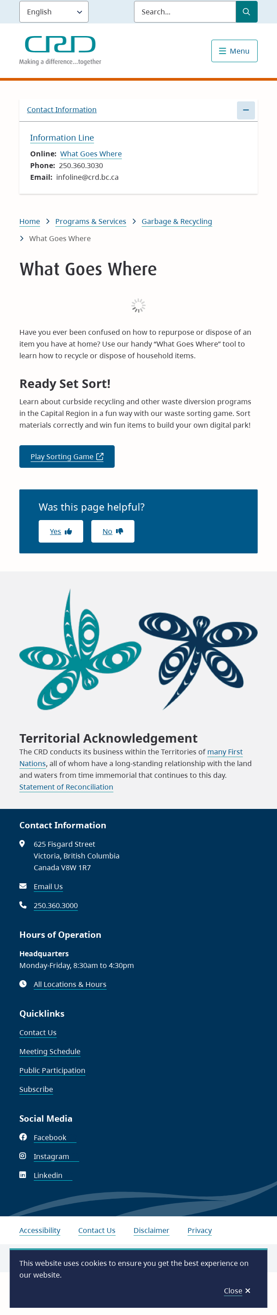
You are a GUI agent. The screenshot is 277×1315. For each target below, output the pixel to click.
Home (29, 221)
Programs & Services (90, 221)
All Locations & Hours (70, 984)
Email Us (48, 886)
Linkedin (53, 1175)
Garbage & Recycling (177, 221)
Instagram (56, 1156)
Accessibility (39, 1230)
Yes (55, 531)
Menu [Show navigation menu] (240, 51)
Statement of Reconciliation (66, 787)
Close (233, 1291)
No (107, 531)
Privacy (200, 1230)
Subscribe (36, 1089)
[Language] (54, 12)
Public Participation (52, 1070)
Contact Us (38, 1032)
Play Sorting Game (73, 459)
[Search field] (185, 12)
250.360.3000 (56, 905)
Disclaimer (152, 1230)
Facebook (55, 1137)
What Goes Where (91, 154)
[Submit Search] (247, 12)
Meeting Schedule (49, 1051)
